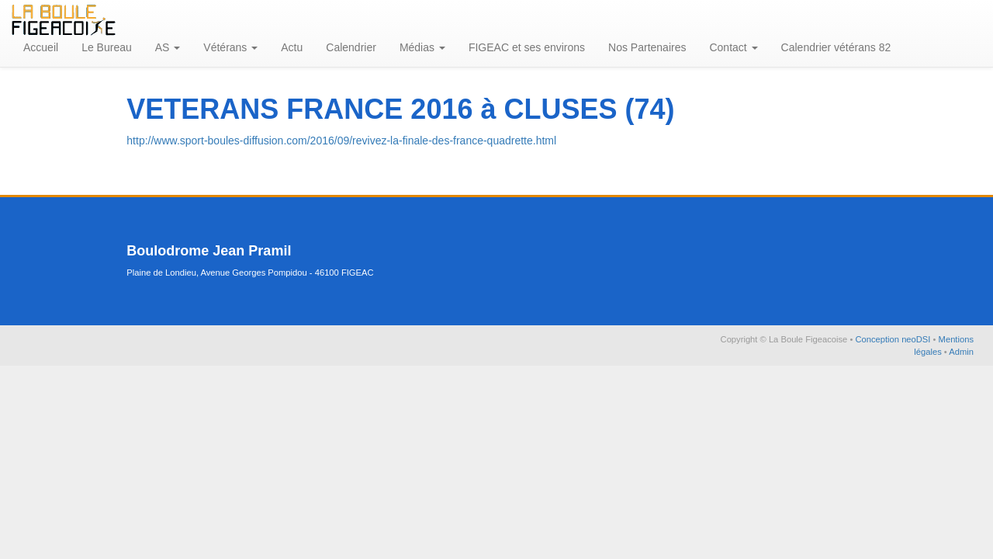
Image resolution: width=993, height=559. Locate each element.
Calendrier (351, 47)
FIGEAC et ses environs (527, 47)
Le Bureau (106, 47)
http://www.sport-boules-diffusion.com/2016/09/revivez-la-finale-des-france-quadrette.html (341, 140)
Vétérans (230, 47)
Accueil (40, 47)
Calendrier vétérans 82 (836, 47)
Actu (292, 47)
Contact (733, 47)
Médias (422, 47)
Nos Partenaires (647, 47)
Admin (961, 351)
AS (168, 47)
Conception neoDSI (893, 339)
